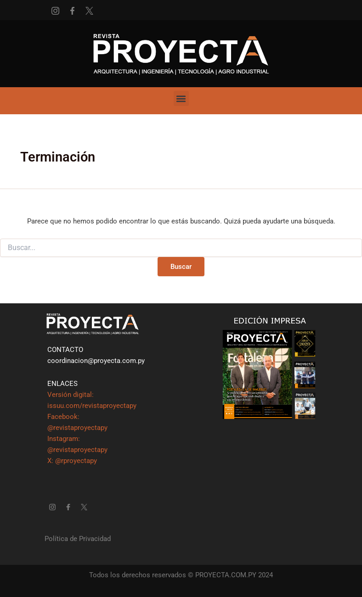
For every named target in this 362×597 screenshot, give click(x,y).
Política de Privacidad (78, 539)
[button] (181, 98)
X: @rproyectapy (72, 461)
